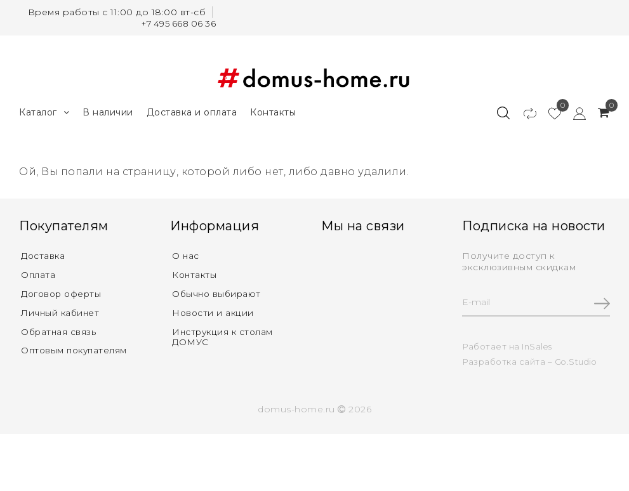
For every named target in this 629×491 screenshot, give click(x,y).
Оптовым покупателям (76, 351)
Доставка (44, 253)
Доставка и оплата (192, 109)
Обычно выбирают (218, 292)
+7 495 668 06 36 (176, 23)
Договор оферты (63, 292)
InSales (537, 345)
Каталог (44, 110)
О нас (186, 253)
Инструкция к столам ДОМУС (224, 337)
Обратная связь (59, 331)
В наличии (108, 109)
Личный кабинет (61, 312)
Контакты (273, 109)
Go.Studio (577, 360)
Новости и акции (214, 312)
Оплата (38, 273)
